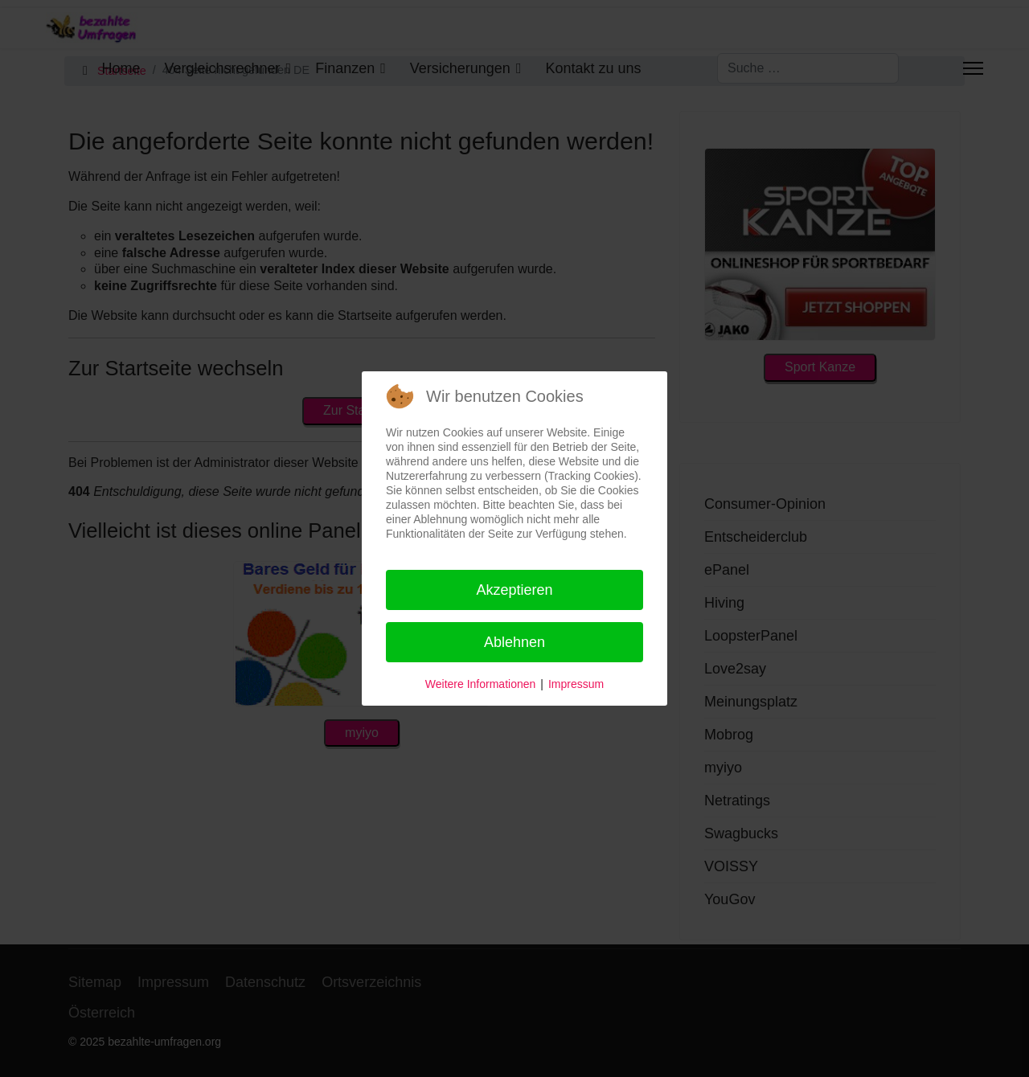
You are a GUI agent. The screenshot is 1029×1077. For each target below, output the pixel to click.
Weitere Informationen (480, 684)
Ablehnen (514, 642)
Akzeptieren (514, 590)
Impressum (576, 684)
